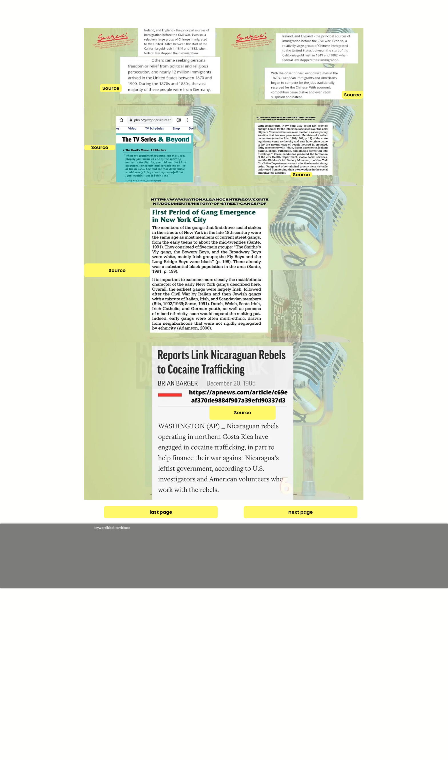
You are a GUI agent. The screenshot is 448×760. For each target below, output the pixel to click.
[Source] (99, 147)
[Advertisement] (171, 673)
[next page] (300, 512)
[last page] (161, 512)
